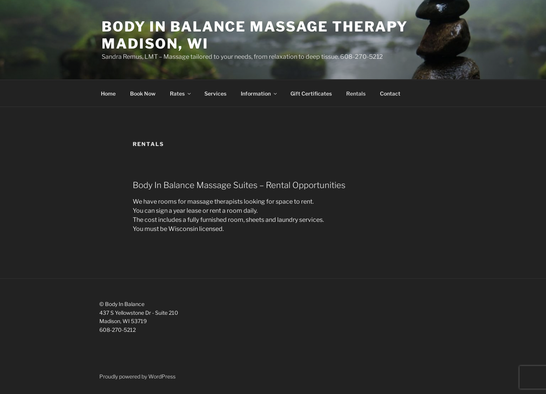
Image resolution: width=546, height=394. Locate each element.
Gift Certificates (311, 93)
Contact (390, 93)
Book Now (142, 93)
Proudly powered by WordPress (137, 376)
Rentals (356, 93)
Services (215, 93)
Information (259, 93)
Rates (181, 93)
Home (108, 93)
